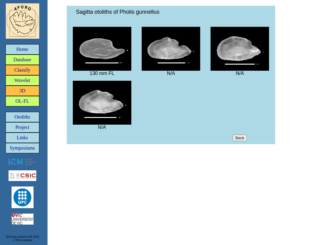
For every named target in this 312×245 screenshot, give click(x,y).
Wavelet (22, 80)
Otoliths (22, 116)
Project (22, 127)
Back (239, 138)
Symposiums (22, 148)
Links (22, 137)
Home (22, 49)
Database (22, 59)
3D (23, 90)
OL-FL (22, 101)
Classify (22, 70)
